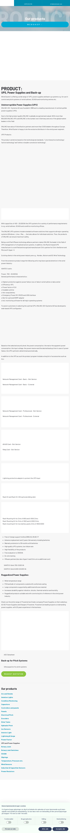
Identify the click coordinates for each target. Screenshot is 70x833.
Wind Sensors (6, 764)
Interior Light (6, 733)
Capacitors (5, 704)
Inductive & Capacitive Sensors (13, 768)
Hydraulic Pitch (7, 725)
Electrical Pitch (7, 715)
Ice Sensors (6, 729)
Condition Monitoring (9, 701)
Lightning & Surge (8, 736)
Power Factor (6, 740)
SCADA (4, 754)
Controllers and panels (10, 708)
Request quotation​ (13, 674)
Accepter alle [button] (60, 829)
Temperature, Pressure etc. (12, 761)
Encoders (5, 718)
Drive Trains (5, 722)
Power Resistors (7, 771)
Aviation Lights (7, 697)
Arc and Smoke (7, 694)
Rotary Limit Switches (10, 750)
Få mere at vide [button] (10, 829)
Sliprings (4, 757)
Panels (4, 711)
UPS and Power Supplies (10, 743)
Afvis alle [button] (45, 829)
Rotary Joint (6, 747)
